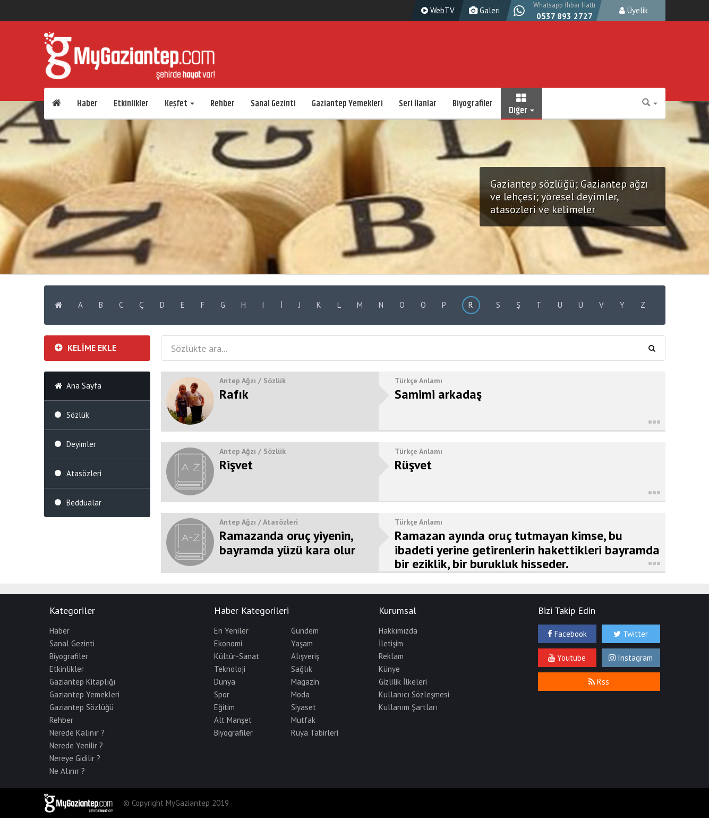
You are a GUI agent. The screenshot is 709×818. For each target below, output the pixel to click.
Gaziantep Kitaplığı (82, 682)
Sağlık (301, 669)
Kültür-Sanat (236, 656)
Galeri (483, 10)
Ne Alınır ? (67, 771)
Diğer (521, 103)
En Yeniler (231, 631)
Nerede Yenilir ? (76, 745)
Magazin (305, 682)
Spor (221, 694)
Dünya (224, 682)
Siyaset (303, 707)
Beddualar (83, 502)
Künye (389, 669)
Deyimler (81, 444)
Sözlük (77, 415)
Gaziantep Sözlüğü (81, 707)
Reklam (391, 656)
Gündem (305, 631)
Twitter (630, 634)
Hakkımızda (398, 631)
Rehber (222, 104)
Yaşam (302, 643)
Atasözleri (83, 473)
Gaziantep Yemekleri (347, 104)
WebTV (436, 10)
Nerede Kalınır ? (77, 733)
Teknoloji (229, 669)
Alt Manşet (233, 720)
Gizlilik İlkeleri (403, 682)
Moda (300, 694)
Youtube (567, 658)
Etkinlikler (131, 104)
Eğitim (224, 707)
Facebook (567, 634)
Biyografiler (472, 104)
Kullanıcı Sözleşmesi (414, 694)
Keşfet (179, 104)
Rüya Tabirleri (314, 733)
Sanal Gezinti (273, 104)
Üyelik (633, 10)
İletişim (391, 643)
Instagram (631, 658)
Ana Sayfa (83, 386)
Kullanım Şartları (408, 707)
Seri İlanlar (418, 104)
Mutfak (303, 720)
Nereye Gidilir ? (74, 758)
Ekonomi (228, 643)
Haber (87, 104)
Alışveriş (305, 656)
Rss (598, 682)
